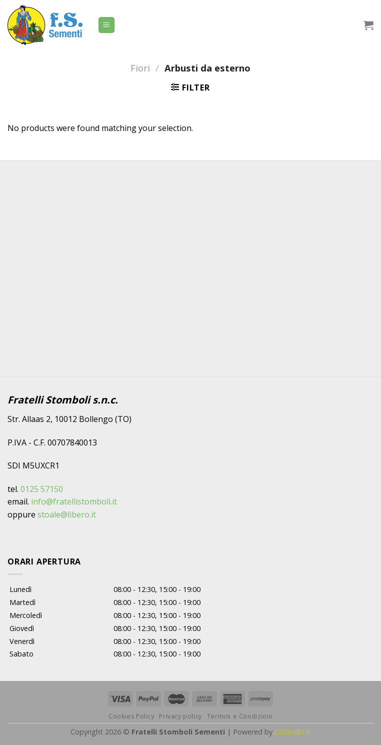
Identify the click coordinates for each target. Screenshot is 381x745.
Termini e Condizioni (239, 716)
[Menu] (106, 25)
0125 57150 (41, 489)
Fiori (140, 68)
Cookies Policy (131, 716)
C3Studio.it (292, 731)
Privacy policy (180, 716)
